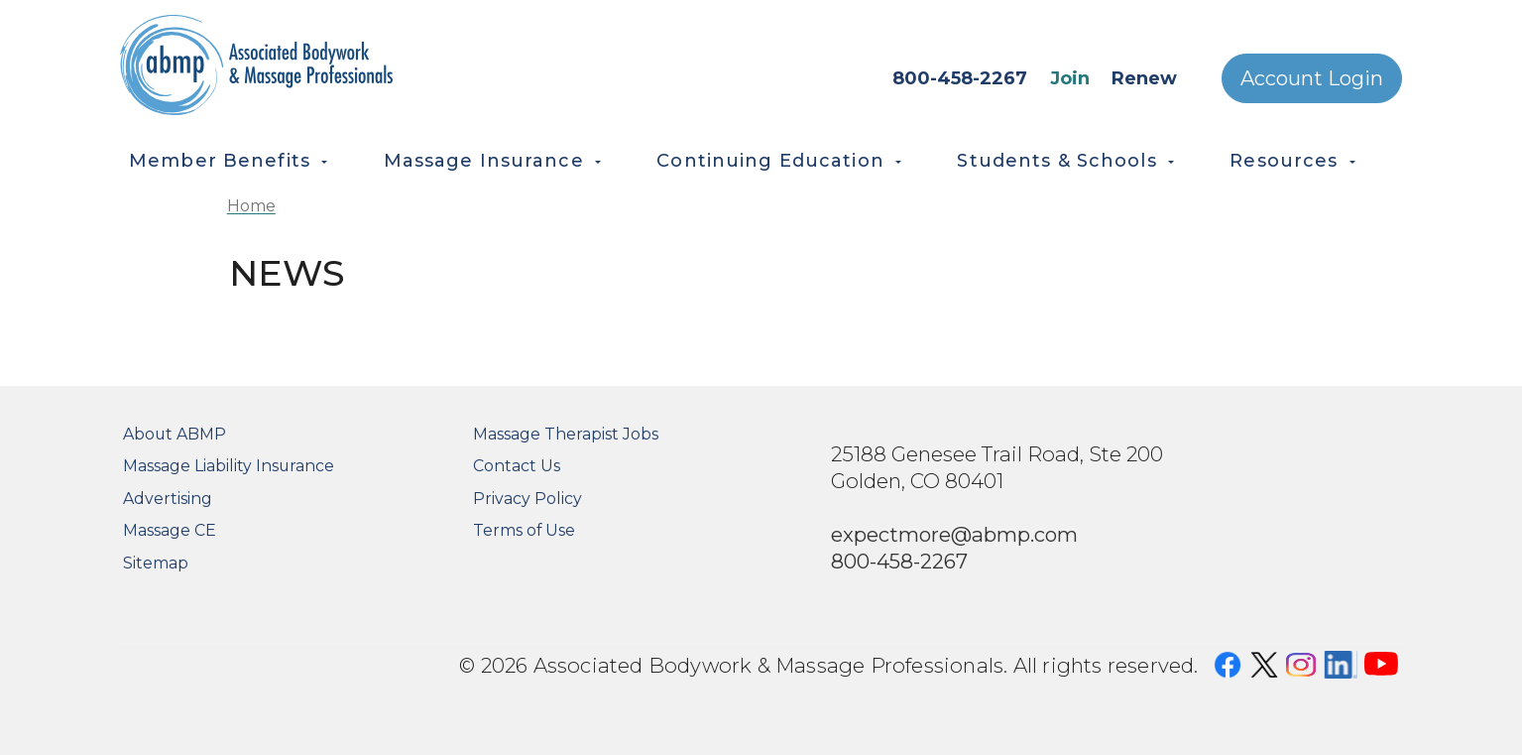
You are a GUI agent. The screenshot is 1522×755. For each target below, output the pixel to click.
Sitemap (155, 563)
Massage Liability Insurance (228, 465)
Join (1070, 78)
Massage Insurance (484, 161)
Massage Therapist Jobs (565, 434)
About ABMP (174, 434)
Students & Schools (1056, 161)
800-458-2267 (959, 78)
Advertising (167, 498)
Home (251, 205)
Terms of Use (524, 530)
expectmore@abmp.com (954, 534)
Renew (1144, 78)
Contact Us (516, 465)
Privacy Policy (527, 498)
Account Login (1311, 78)
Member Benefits (219, 161)
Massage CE (169, 530)
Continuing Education (770, 161)
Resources (1283, 161)
